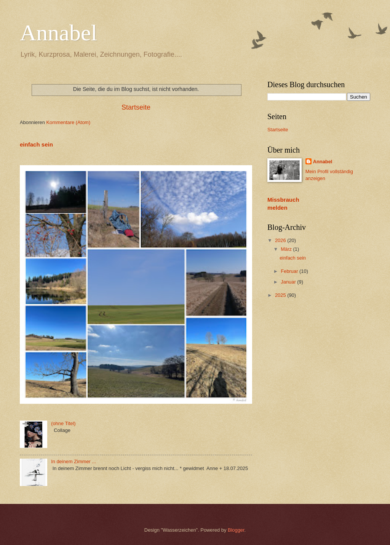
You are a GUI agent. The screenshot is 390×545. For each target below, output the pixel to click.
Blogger (236, 530)
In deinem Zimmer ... (73, 461)
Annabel (58, 32)
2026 (281, 240)
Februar (290, 271)
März (287, 249)
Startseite (135, 107)
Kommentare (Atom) (68, 122)
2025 (281, 295)
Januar (289, 282)
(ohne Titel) (63, 423)
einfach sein (36, 144)
